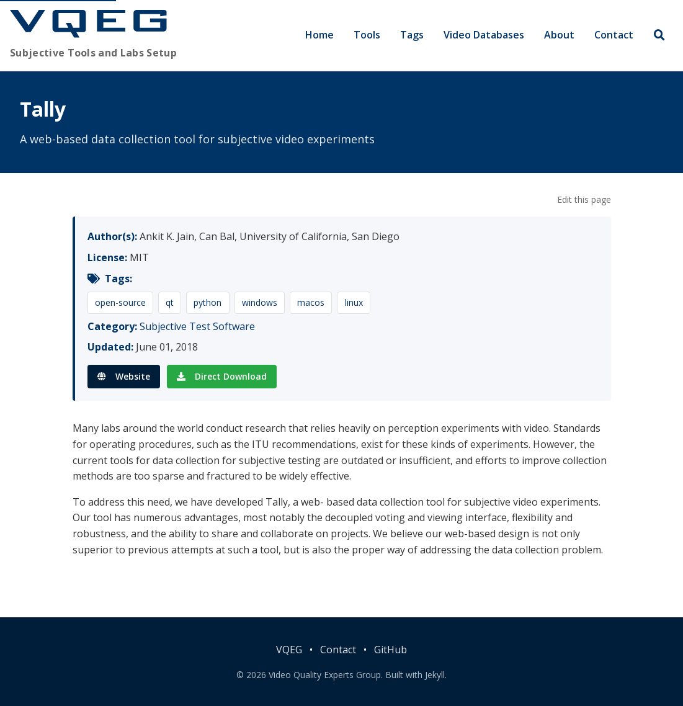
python (207, 302)
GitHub (390, 649)
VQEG (289, 649)
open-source (120, 302)
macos (310, 302)
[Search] (659, 36)
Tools (367, 35)
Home (319, 35)
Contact (613, 35)
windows (259, 302)
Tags (412, 35)
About (559, 35)
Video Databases (484, 35)
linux (354, 302)
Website (123, 376)
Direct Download (222, 376)
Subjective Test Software (197, 326)
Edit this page (584, 199)
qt (170, 302)
